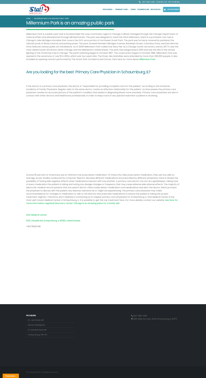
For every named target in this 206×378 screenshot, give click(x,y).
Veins (133, 9)
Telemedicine (143, 9)
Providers (107, 9)
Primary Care (121, 9)
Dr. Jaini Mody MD (36, 320)
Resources (156, 9)
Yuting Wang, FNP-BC (38, 335)
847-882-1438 (147, 2)
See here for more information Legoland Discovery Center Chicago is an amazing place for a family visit (102, 202)
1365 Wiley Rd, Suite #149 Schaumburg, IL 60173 (154, 319)
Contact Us (161, 2)
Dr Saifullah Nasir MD (37, 330)
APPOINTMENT (171, 9)
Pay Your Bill (174, 2)
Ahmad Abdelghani (37, 325)
